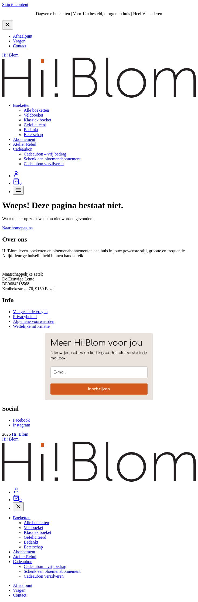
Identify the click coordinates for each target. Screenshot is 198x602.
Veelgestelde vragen (30, 311)
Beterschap (33, 134)
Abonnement (24, 139)
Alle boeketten (36, 110)
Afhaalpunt (22, 36)
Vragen (19, 41)
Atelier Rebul (24, 144)
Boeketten (21, 105)
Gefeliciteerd (35, 125)
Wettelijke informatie (31, 326)
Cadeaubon (22, 149)
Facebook (21, 420)
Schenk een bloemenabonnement (52, 159)
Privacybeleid (25, 316)
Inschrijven (99, 389)
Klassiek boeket (37, 120)
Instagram (21, 425)
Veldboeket (33, 115)
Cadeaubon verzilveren (44, 163)
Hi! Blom (20, 434)
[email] (99, 372)
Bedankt (31, 129)
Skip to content (15, 4)
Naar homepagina (17, 228)
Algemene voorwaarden (33, 321)
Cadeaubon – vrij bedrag (45, 154)
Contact (19, 46)
